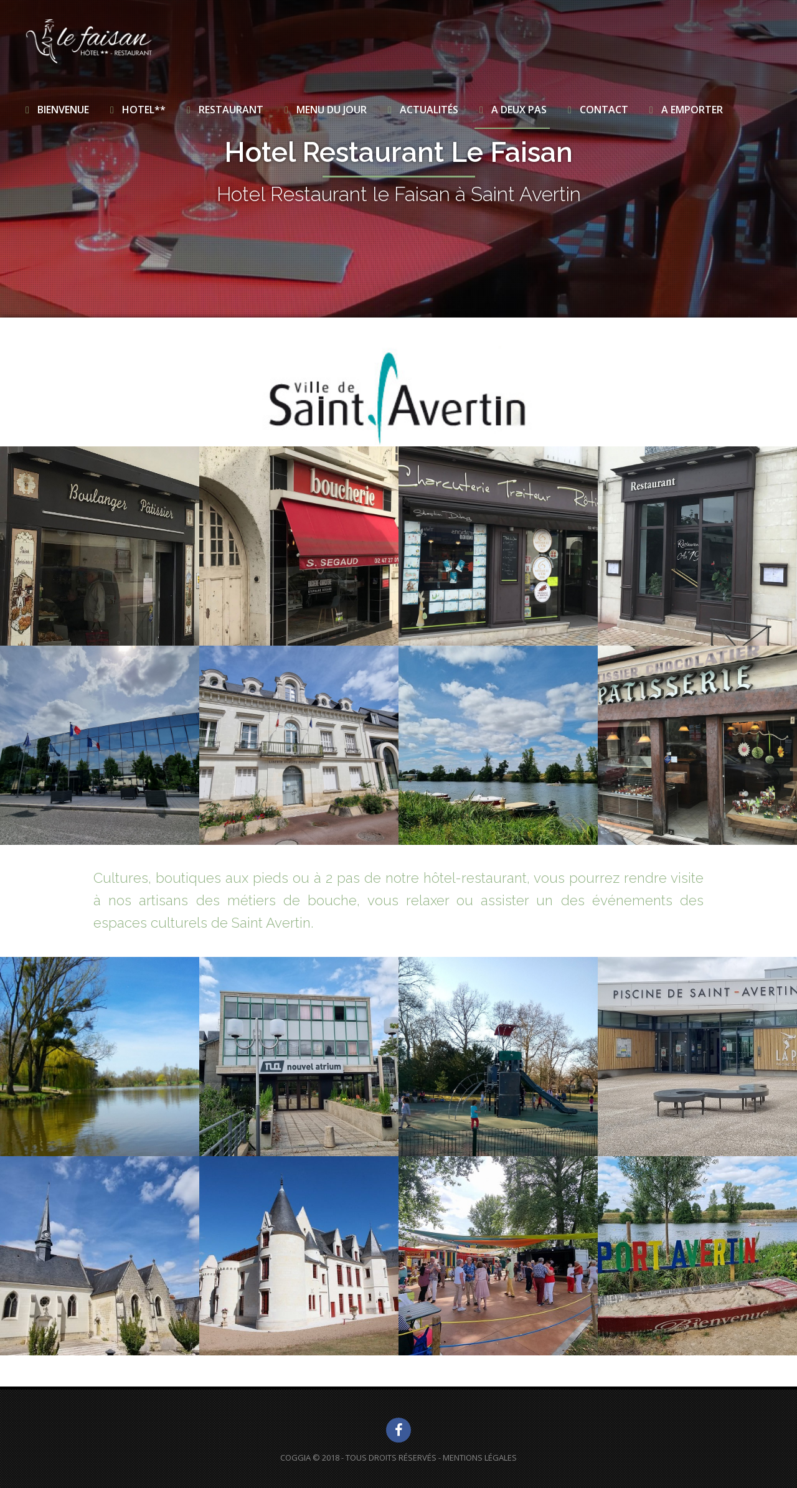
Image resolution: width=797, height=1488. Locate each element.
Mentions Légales (480, 1457)
